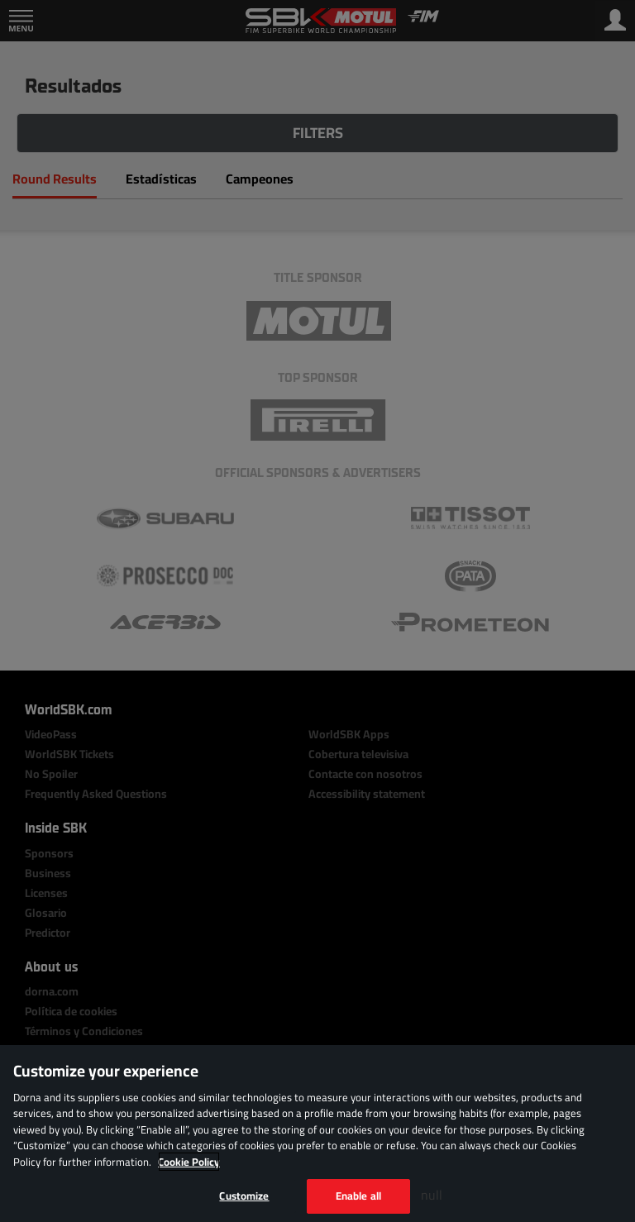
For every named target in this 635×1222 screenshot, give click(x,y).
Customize (244, 1195)
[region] (317, 1133)
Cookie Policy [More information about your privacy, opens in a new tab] (189, 1162)
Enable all (358, 1195)
